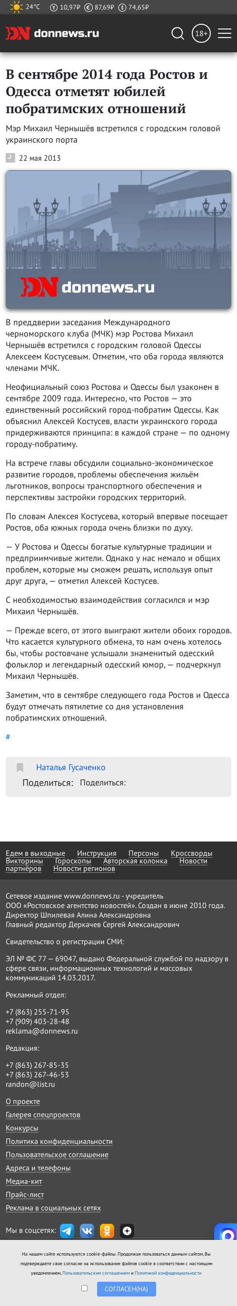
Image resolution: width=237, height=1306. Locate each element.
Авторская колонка (135, 860)
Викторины (24, 860)
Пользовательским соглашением (95, 1273)
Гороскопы (73, 860)
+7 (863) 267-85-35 (37, 1065)
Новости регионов (84, 868)
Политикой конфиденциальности (168, 1273)
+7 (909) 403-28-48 (37, 1021)
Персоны (143, 853)
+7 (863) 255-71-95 (37, 1011)
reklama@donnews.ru (42, 1030)
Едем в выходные (35, 853)
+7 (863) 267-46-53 (37, 1074)
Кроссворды (192, 853)
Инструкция (97, 853)
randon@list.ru (30, 1084)
